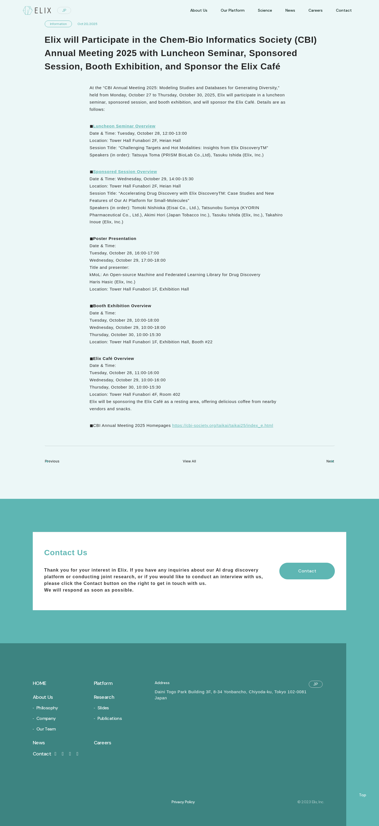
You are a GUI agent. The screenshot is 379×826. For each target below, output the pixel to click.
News (290, 10)
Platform (103, 683)
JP (64, 10)
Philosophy (47, 708)
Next (323, 461)
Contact (46, 753)
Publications (109, 718)
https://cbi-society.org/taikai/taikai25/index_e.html (222, 425)
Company (46, 718)
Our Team (46, 729)
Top (362, 795)
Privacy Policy (183, 801)
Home (39, 683)
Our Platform (233, 10)
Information (58, 24)
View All (189, 461)
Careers (315, 10)
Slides (103, 708)
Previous (60, 461)
